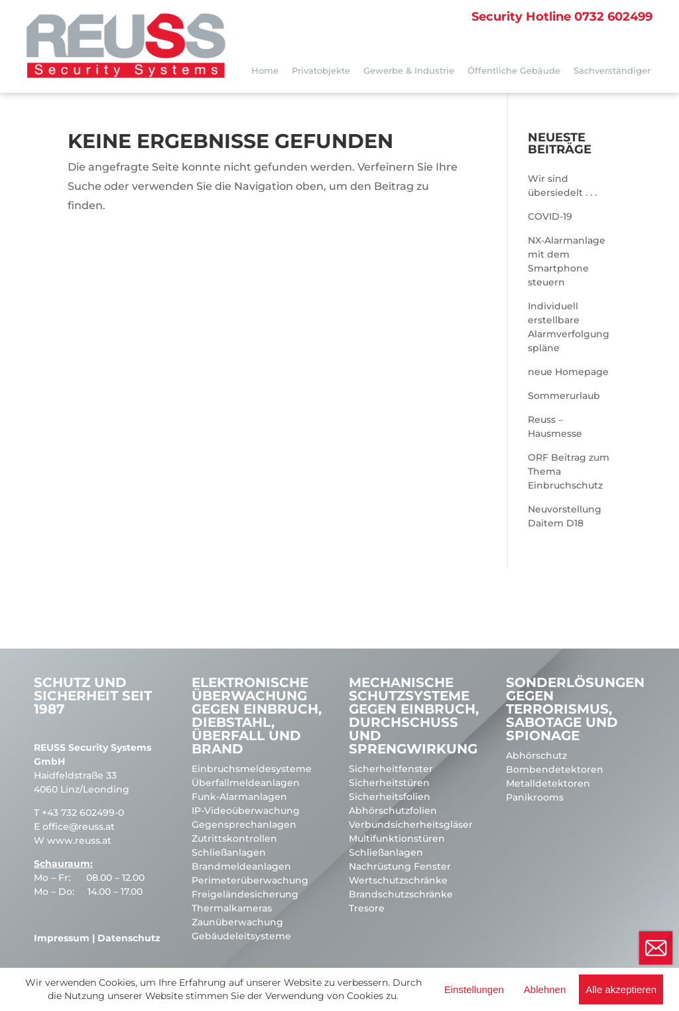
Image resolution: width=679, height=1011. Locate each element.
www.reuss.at (79, 840)
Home (264, 70)
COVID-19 (550, 216)
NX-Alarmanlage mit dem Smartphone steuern (566, 261)
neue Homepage (568, 372)
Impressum (62, 938)
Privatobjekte (321, 70)
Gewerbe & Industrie (408, 70)
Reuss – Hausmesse (555, 426)
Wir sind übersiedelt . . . (562, 185)
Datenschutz (128, 938)
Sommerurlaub (564, 396)
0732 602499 (561, 16)
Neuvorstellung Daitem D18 (564, 516)
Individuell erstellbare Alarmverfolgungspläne (568, 327)
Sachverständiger (612, 70)
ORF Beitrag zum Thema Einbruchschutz (568, 471)
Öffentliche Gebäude (513, 70)
